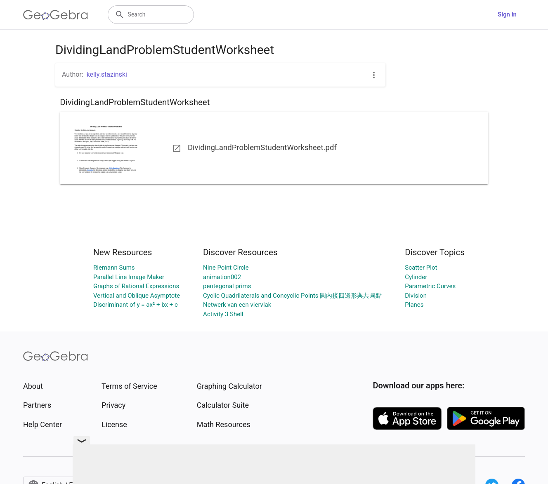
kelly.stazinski (107, 74)
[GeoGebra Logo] (55, 15)
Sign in (507, 14)
